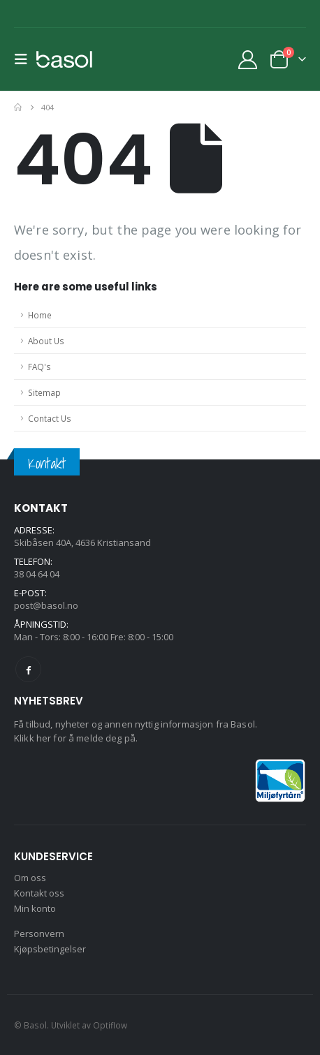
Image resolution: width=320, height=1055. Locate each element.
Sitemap (44, 392)
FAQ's (39, 366)
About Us (46, 340)
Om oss (30, 877)
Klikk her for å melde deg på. (76, 738)
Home (40, 314)
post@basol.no (46, 605)
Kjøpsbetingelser (50, 949)
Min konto (35, 908)
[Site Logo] (64, 59)
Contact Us (49, 418)
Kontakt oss (39, 893)
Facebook (28, 669)
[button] (25, 59)
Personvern (39, 933)
